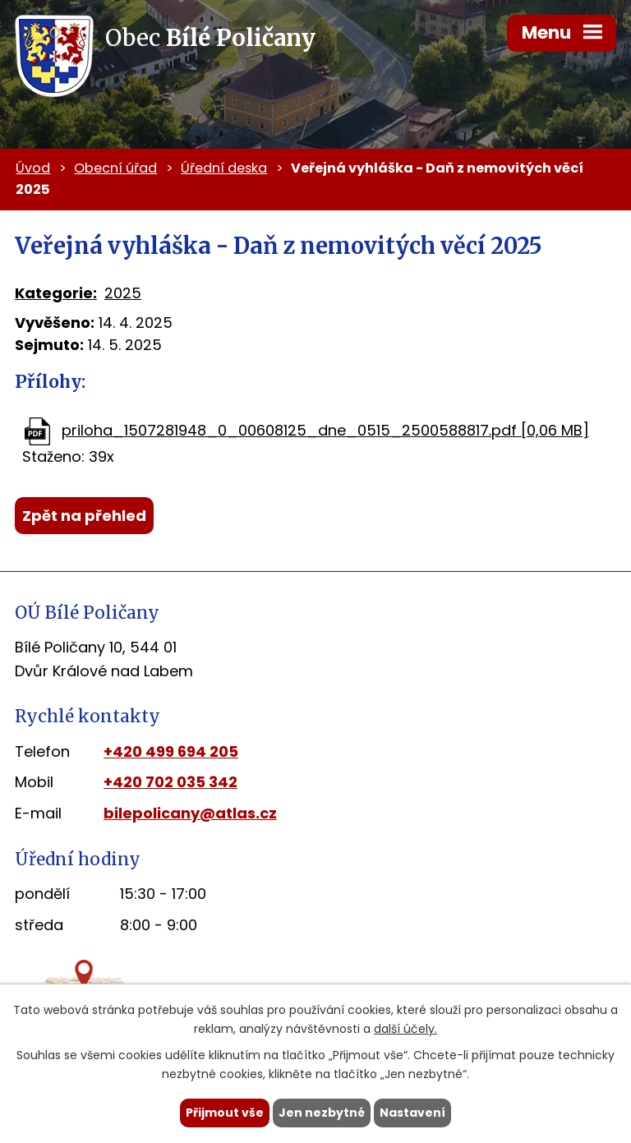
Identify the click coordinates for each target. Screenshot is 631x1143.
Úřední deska (224, 168)
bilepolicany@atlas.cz (190, 813)
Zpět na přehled (84, 515)
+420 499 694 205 (171, 751)
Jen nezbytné (322, 1112)
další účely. (405, 1029)
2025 (122, 293)
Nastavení (412, 1112)
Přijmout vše (225, 1112)
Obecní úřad (115, 168)
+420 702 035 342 (170, 782)
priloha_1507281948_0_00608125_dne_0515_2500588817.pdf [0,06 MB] (325, 430)
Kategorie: (56, 293)
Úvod (33, 168)
